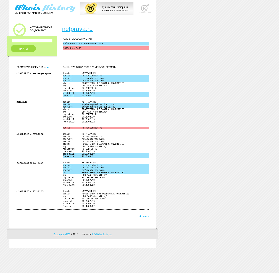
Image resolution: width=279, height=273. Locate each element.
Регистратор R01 (62, 259)
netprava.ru (77, 28)
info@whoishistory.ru (102, 259)
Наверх (144, 241)
